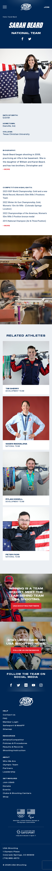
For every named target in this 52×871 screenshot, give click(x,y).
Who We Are (9, 761)
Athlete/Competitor (13, 740)
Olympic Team (10, 765)
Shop (5, 797)
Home (5, 17)
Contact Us (9, 715)
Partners (8, 768)
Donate (7, 786)
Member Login (10, 722)
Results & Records (13, 747)
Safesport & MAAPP (14, 725)
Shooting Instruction (14, 750)
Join (46, 7)
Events (6, 789)
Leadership (9, 772)
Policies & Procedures (15, 743)
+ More (6, 169)
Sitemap (7, 729)
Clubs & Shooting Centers (17, 793)
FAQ (5, 718)
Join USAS (8, 782)
